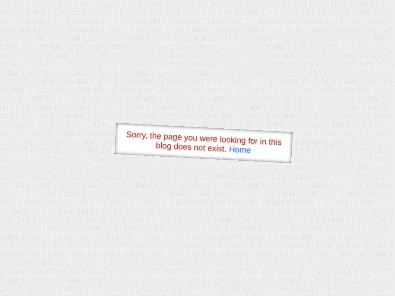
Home (240, 149)
